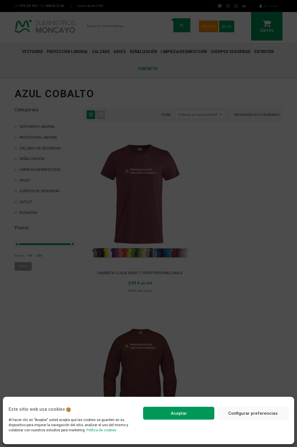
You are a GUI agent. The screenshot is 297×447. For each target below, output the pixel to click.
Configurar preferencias (253, 413)
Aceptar (179, 413)
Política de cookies (101, 430)
